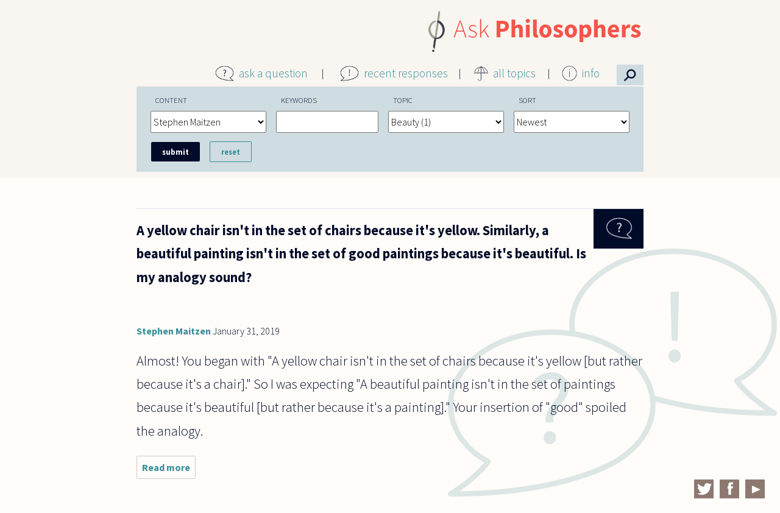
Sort (527, 100)
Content (171, 100)
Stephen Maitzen (173, 331)
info (591, 73)
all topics (514, 73)
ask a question (273, 73)
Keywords (299, 100)
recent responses (406, 73)
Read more (169, 470)
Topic (403, 100)
